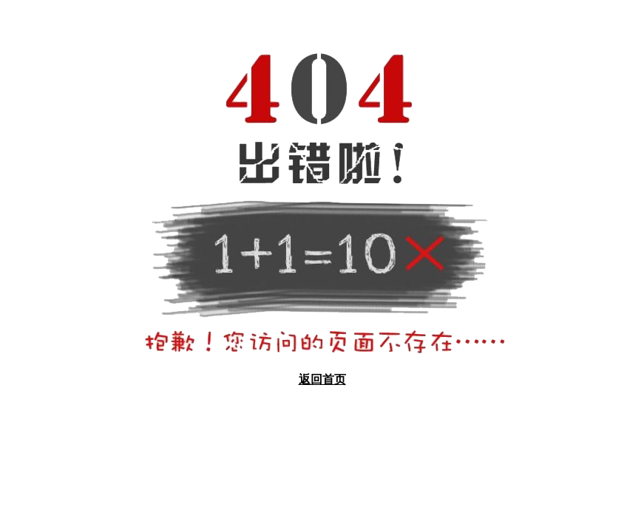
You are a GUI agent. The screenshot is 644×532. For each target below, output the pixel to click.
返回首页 (322, 379)
